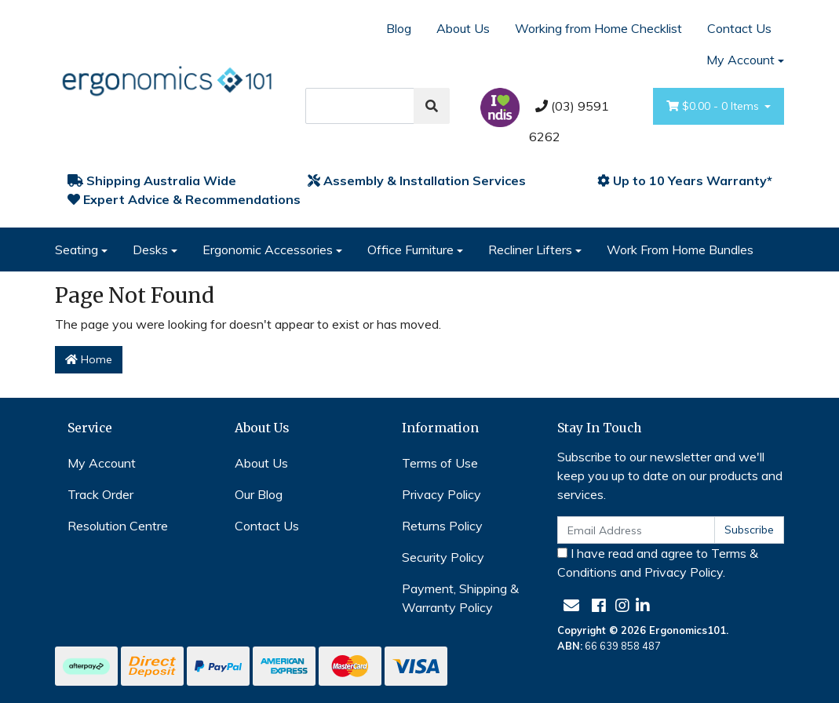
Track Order (100, 494)
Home (88, 359)
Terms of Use (440, 463)
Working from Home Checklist (598, 28)
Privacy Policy (441, 494)
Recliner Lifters (530, 249)
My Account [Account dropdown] (740, 59)
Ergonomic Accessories (267, 249)
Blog (398, 28)
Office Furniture (410, 249)
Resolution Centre (117, 526)
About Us (463, 28)
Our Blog (259, 494)
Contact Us (739, 28)
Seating (76, 249)
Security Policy (443, 557)
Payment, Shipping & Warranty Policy (460, 598)
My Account (101, 463)
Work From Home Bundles (680, 249)
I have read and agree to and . (657, 562)
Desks (150, 249)
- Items (714, 106)
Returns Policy (442, 526)
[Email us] (571, 605)
